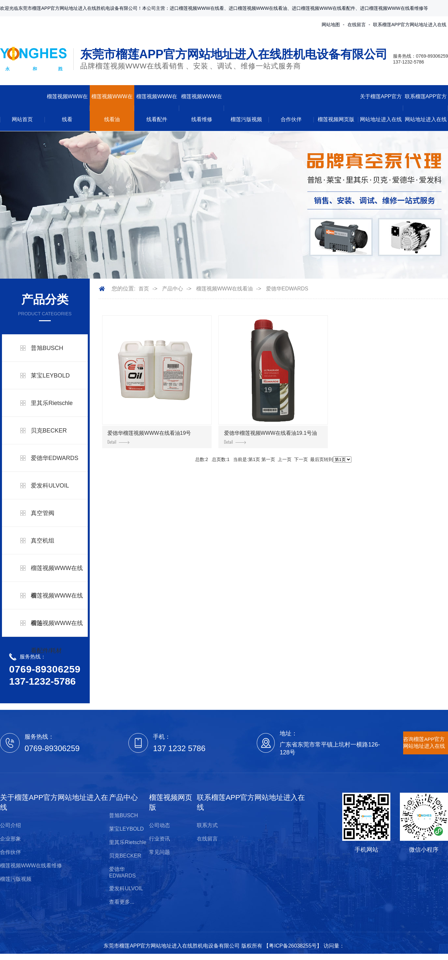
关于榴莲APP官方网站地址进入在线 (381, 108)
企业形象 (10, 838)
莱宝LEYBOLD (50, 375)
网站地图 (331, 24)
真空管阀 (42, 513)
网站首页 (22, 119)
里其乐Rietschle (52, 403)
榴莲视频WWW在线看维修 (201, 108)
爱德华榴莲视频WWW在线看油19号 (149, 437)
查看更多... (121, 902)
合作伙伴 (291, 119)
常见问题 (159, 852)
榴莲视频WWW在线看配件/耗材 (57, 637)
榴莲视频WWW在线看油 (111, 108)
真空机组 (42, 540)
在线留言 (356, 24)
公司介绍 (10, 825)
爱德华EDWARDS (54, 458)
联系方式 (207, 825)
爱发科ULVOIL (50, 485)
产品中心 (172, 288)
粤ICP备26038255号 (293, 946)
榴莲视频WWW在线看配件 (156, 108)
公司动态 (159, 825)
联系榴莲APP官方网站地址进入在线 (409, 24)
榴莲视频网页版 (336, 119)
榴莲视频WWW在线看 (67, 108)
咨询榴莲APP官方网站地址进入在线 (424, 742)
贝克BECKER (49, 430)
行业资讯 (159, 838)
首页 (144, 288)
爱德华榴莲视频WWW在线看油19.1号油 (270, 437)
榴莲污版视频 (246, 119)
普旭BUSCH (47, 348)
